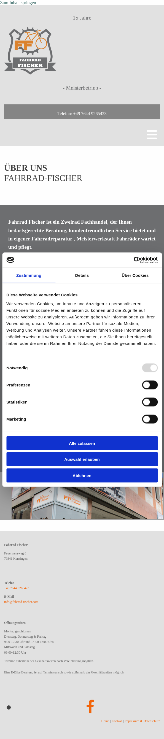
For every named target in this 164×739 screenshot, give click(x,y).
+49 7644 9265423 (16, 588)
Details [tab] (82, 275)
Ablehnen (81, 475)
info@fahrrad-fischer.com (21, 602)
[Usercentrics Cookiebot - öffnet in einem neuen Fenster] (133, 260)
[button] (82, 129)
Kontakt (117, 721)
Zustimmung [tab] (28, 275)
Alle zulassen (82, 443)
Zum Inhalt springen (18, 2)
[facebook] (90, 706)
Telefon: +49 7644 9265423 (81, 113)
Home (105, 721)
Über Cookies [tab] (135, 275)
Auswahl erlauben (82, 459)
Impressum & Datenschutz (142, 721)
